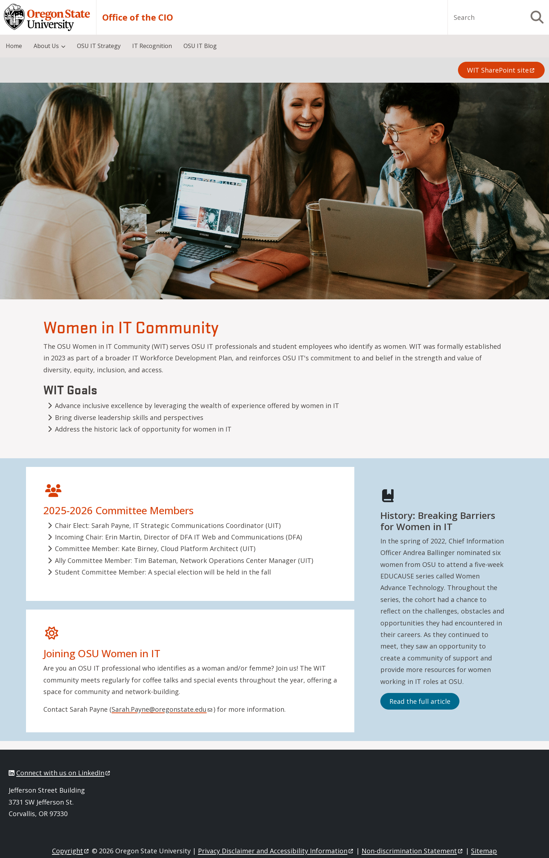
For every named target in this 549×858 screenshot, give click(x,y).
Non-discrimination (413, 850)
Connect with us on (63, 772)
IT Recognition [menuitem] (152, 46)
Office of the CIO (137, 17)
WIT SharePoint (501, 70)
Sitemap (484, 850)
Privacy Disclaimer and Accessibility (276, 850)
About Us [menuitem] (46, 46)
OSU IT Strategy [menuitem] (99, 46)
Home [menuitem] (14, 46)
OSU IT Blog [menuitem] (200, 46)
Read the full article (419, 701)
